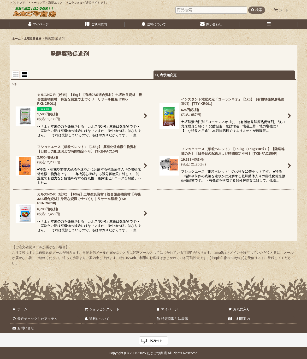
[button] (268, 24)
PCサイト (156, 340)
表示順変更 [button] (166, 75)
